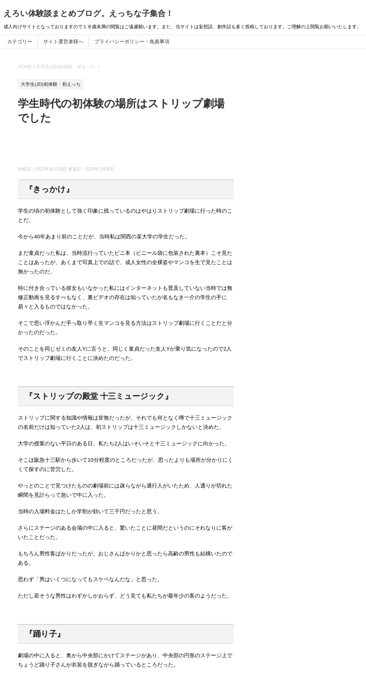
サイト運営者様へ (63, 41)
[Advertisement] (148, 148)
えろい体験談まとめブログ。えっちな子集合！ (88, 13)
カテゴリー (19, 41)
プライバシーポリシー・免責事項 (131, 41)
